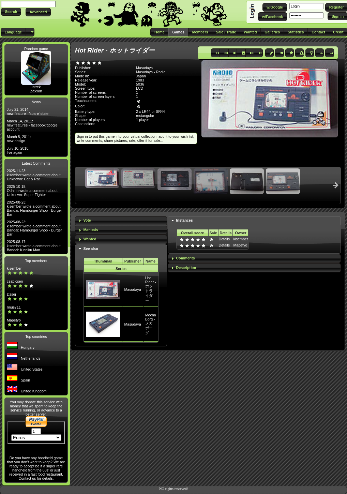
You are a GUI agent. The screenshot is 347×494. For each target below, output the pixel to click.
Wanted (89, 239)
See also (90, 248)
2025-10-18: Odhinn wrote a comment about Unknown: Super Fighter (32, 190)
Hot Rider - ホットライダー (150, 289)
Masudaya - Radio (150, 72)
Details (224, 239)
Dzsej (11, 294)
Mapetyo (14, 320)
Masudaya (132, 289)
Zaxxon (36, 91)
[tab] (121, 220)
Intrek (36, 87)
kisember (14, 268)
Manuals (90, 230)
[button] (11, 12)
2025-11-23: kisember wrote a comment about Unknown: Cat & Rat (34, 175)
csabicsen (15, 281)
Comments (185, 258)
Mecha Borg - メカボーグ (150, 324)
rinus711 (14, 307)
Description (186, 268)
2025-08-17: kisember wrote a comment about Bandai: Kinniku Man (34, 246)
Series (121, 269)
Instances (184, 220)
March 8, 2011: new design (19, 139)
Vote (87, 220)
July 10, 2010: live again (18, 150)
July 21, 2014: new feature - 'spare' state (27, 111)
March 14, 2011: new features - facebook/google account (32, 125)
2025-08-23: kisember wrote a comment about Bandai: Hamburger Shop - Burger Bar (34, 208)
